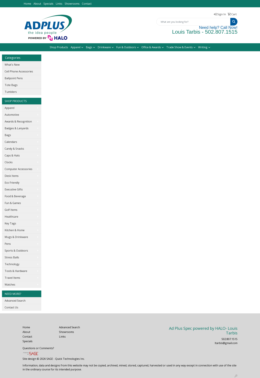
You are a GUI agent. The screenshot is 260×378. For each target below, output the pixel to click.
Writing (202, 47)
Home (27, 3)
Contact (87, 3)
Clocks (9, 162)
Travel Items (12, 278)
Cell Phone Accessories (19, 71)
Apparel (75, 47)
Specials (48, 3)
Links (59, 3)
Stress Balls (12, 257)
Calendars (11, 142)
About (37, 3)
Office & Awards (151, 47)
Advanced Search (15, 300)
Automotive (12, 114)
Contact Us (11, 307)
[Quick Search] (193, 22)
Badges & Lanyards (17, 128)
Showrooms (72, 3)
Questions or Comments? (38, 348)
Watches (10, 284)
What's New (12, 64)
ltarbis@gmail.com (226, 343)
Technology (12, 264)
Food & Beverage (15, 196)
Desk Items (12, 176)
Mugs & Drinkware (16, 237)
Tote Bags (11, 85)
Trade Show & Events (179, 47)
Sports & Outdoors (16, 250)
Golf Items (11, 210)
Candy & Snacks (14, 148)
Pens (8, 244)
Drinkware (104, 47)
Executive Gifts (14, 189)
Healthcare (11, 216)
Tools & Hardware (16, 271)
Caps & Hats (12, 155)
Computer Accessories (18, 169)
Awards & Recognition (18, 121)
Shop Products (59, 47)
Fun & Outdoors (126, 47)
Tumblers (11, 92)
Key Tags (10, 223)
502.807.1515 (229, 339)
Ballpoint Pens (14, 78)
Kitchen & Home (15, 230)
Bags (89, 47)
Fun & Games (13, 203)
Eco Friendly (12, 182)
